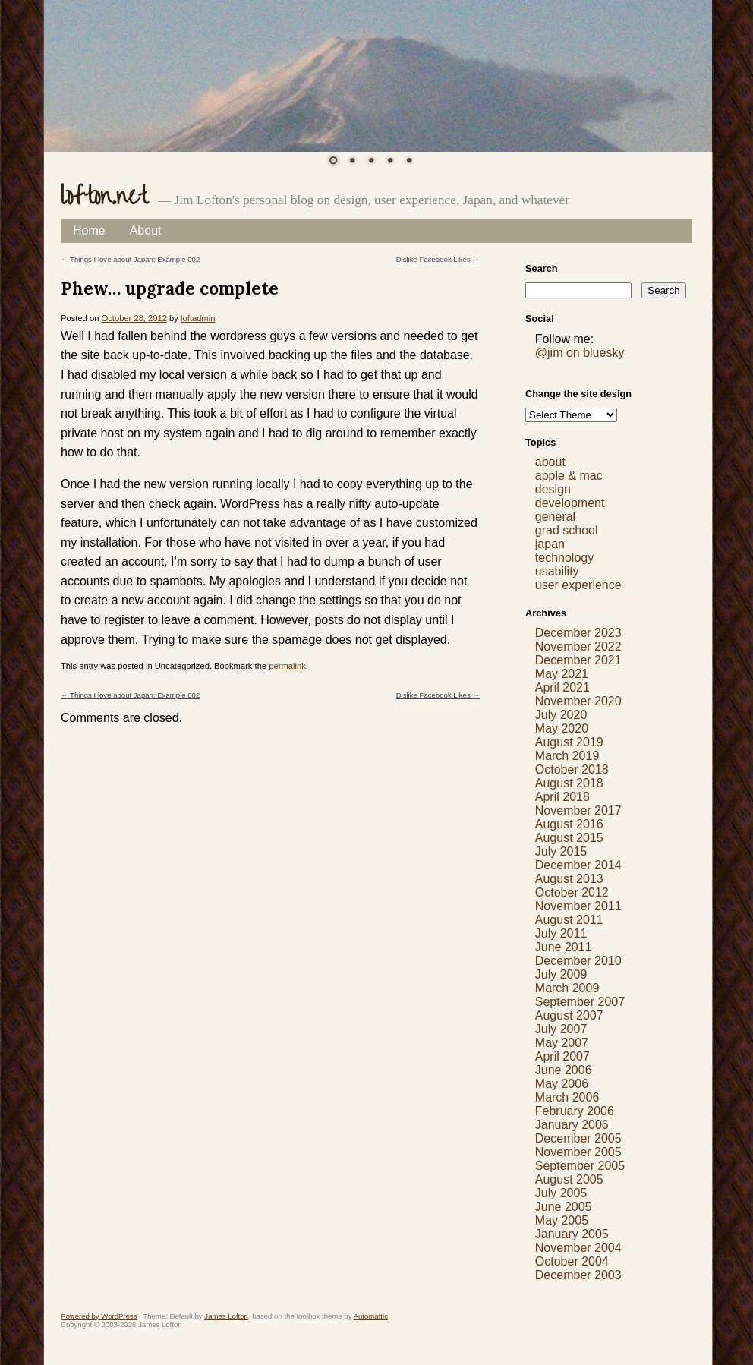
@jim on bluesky (580, 352)
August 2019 (569, 742)
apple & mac (569, 475)
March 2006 (567, 1097)
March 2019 (567, 755)
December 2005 (578, 1138)
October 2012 (572, 892)
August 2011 (569, 919)
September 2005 (580, 1165)
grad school (566, 530)
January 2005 (572, 1234)
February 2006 (574, 1111)
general (555, 516)
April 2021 (562, 687)
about (550, 462)
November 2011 (578, 906)
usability (557, 571)
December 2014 (578, 865)
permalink (287, 665)
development (570, 503)
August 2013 (569, 878)
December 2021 (578, 660)
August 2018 (569, 783)
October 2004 (572, 1261)
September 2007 (580, 1001)
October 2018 (572, 769)
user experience (578, 584)
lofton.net (104, 196)
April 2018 (562, 796)
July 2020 (561, 714)
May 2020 (561, 728)
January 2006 (572, 1124)
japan (550, 543)
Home (89, 230)
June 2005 (563, 1206)
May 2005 (561, 1220)
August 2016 (569, 824)
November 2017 (578, 810)
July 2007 (561, 1029)
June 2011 (563, 947)
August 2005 (569, 1179)
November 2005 (578, 1152)
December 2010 (578, 960)
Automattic (371, 1316)
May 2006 (561, 1083)
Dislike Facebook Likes (438, 259)
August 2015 (569, 837)
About (146, 230)
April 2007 (562, 1056)
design (553, 489)
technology (564, 557)
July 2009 (561, 974)
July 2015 (561, 851)
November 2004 (578, 1247)
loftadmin (198, 318)
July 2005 (561, 1193)
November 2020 (578, 701)
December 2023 (578, 632)
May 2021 (561, 673)
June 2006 (563, 1070)
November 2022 (578, 646)
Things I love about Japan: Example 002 (130, 259)
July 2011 (561, 933)
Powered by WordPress (99, 1316)
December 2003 (578, 1275)
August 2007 (569, 1015)
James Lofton (226, 1316)
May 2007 (561, 1042)
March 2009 (567, 988)
